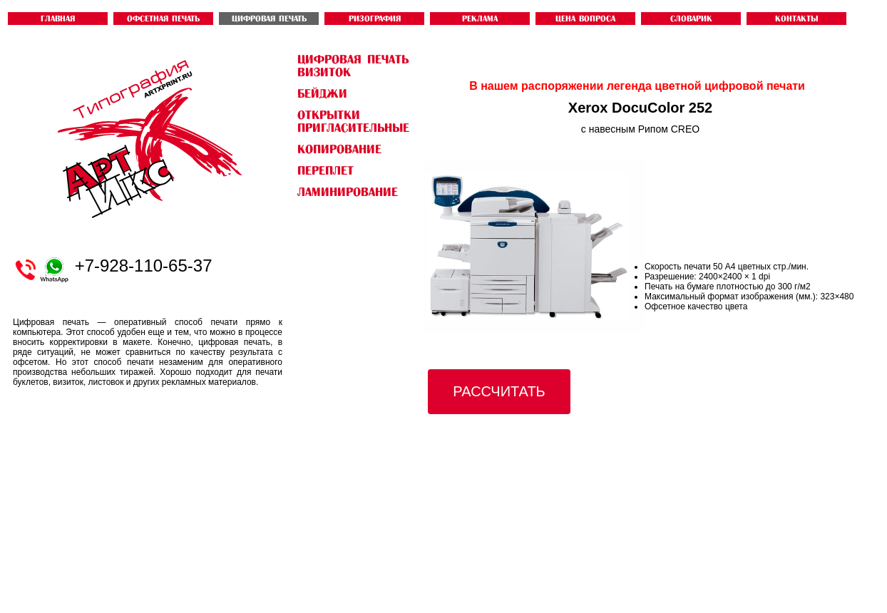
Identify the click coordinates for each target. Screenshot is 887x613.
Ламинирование (347, 191)
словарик (691, 18)
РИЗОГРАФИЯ (375, 18)
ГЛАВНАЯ (58, 18)
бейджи (322, 93)
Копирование (339, 149)
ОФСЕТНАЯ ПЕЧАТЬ (163, 18)
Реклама (480, 18)
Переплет (325, 170)
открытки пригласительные (353, 121)
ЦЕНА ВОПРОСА (585, 18)
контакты (797, 18)
